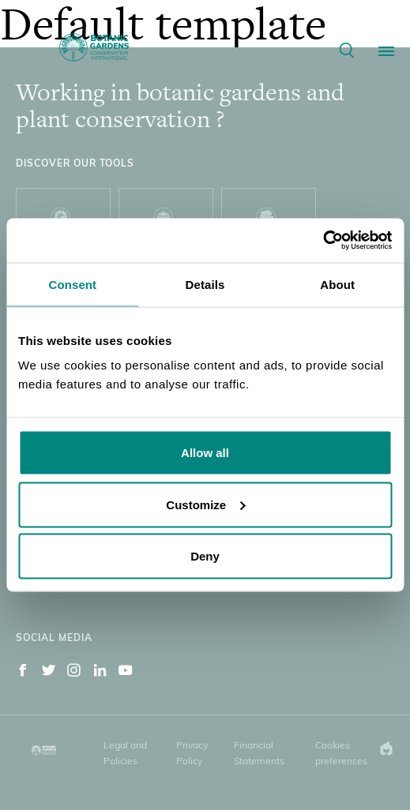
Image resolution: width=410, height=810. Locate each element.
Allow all (205, 452)
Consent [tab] (72, 284)
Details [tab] (205, 284)
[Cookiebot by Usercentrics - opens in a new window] (323, 241)
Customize (205, 504)
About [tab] (337, 284)
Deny (205, 556)
